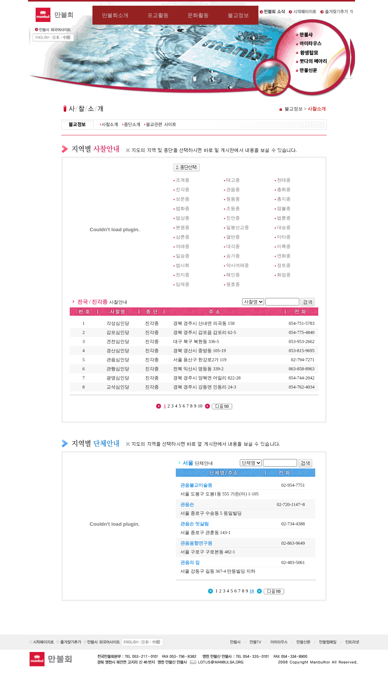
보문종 (182, 199)
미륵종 (284, 246)
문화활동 (198, 15)
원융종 (233, 199)
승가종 (233, 256)
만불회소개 (115, 15)
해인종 (233, 274)
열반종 (233, 237)
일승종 (182, 256)
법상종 (182, 218)
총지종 (284, 199)
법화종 (182, 208)
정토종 (284, 265)
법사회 (182, 265)
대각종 (233, 246)
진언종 (233, 218)
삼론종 (182, 237)
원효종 (233, 284)
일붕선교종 (237, 227)
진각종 (182, 189)
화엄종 (284, 274)
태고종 (233, 180)
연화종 (284, 256)
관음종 (233, 189)
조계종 (182, 180)
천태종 (284, 180)
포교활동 (158, 15)
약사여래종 (237, 265)
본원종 (182, 227)
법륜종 (284, 218)
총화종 (284, 189)
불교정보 (238, 15)
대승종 (284, 227)
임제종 (182, 284)
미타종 (284, 237)
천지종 (182, 274)
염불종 (284, 208)
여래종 (182, 246)
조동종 (233, 208)
